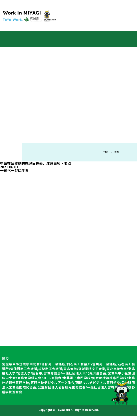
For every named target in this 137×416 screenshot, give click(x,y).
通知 (116, 152)
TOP (105, 152)
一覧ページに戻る (14, 170)
